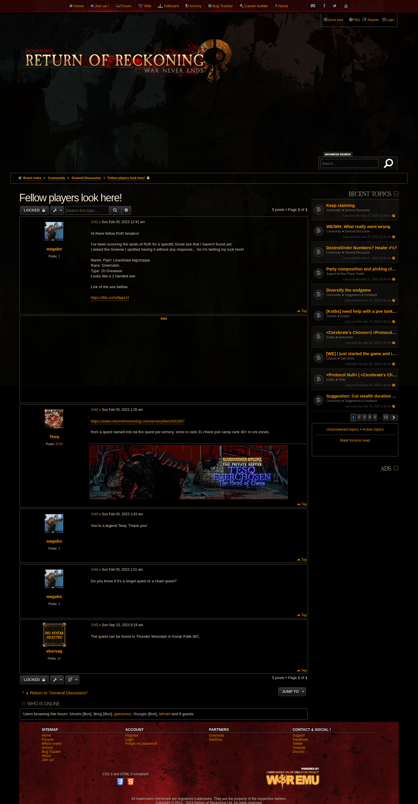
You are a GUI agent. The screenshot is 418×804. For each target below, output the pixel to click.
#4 (96, 570)
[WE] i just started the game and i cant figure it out (361, 353)
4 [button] (370, 417)
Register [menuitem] (373, 19)
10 (59, 658)
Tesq (54, 436)
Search (389, 164)
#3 (96, 514)
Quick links (335, 19)
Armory (195, 6)
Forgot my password (141, 744)
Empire (345, 316)
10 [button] (386, 417)
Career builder (256, 6)
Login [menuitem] (390, 19)
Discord (299, 752)
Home (79, 6)
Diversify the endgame (348, 290)
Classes (331, 316)
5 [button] (375, 417)
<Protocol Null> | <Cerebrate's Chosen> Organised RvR (361, 375)
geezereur (122, 714)
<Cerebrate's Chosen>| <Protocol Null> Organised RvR (361, 332)
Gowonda (216, 735)
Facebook (300, 740)
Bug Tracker (222, 6)
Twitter (298, 744)
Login (129, 740)
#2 (96, 410)
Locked (32, 210)
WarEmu (215, 740)
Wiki (148, 6)
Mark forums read (355, 440)
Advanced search (338, 154)
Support (331, 273)
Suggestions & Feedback (361, 295)
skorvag (54, 651)
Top (304, 311)
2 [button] (359, 417)
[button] (394, 417)
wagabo (54, 249)
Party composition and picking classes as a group (361, 269)
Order (342, 379)
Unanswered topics (342, 429)
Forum (125, 6)
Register (131, 735)
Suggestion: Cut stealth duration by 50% (361, 396)
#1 (96, 222)
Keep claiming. (341, 205)
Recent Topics (370, 194)
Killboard (171, 6)
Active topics (373, 429)
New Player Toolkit (352, 273)
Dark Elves (347, 358)
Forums (48, 740)
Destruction (345, 337)
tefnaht (164, 714)
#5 (96, 625)
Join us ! (102, 6)
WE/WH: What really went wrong (358, 226)
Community (333, 210)
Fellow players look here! (126, 178)
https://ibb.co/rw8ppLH (110, 297)
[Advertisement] (209, 129)
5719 (58, 444)
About (283, 6)
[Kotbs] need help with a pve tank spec (361, 311)
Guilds (330, 337)
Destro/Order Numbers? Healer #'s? (361, 247)
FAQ (357, 19)
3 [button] (364, 417)
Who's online (52, 744)
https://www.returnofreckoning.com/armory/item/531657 (138, 421)
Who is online (43, 703)
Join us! (48, 760)
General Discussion (357, 210)
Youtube (299, 748)
